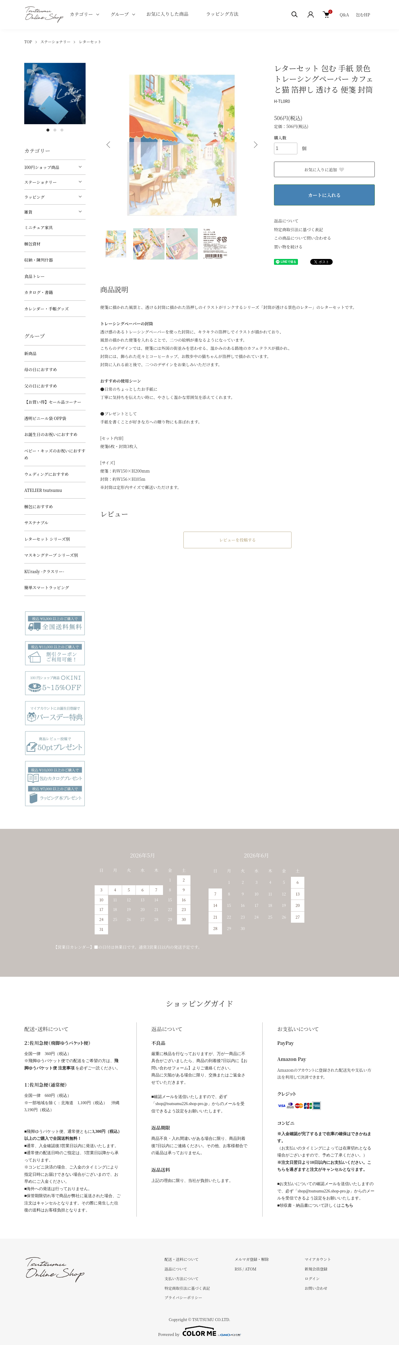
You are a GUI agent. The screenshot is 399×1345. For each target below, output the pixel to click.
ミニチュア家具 (38, 227)
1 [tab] (47, 130)
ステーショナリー (55, 41)
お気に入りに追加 (324, 169)
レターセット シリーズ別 (47, 539)
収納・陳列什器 (38, 260)
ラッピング (34, 197)
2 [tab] (54, 130)
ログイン (312, 1278)
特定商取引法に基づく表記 (298, 229)
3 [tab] (61, 130)
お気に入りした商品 (167, 14)
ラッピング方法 (222, 14)
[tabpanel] (55, 93)
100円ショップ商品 (41, 167)
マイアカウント (318, 1259)
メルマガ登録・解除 (252, 1259)
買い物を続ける (288, 247)
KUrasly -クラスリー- (44, 571)
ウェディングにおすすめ (46, 474)
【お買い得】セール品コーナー (52, 402)
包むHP (363, 15)
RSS (238, 1269)
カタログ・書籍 (38, 292)
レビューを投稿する (237, 540)
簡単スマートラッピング (46, 587)
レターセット (90, 41)
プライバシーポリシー (183, 1297)
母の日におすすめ (40, 369)
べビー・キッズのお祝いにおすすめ (54, 454)
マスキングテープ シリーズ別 (51, 555)
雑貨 (28, 212)
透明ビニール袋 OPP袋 (45, 418)
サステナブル (36, 522)
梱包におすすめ (38, 506)
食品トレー (34, 276)
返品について (286, 221)
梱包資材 (32, 244)
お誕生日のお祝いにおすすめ (50, 434)
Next (255, 144)
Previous (109, 144)
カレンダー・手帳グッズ (46, 309)
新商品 (30, 353)
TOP (28, 41)
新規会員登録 (316, 1269)
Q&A (344, 15)
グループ (119, 14)
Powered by (199, 1331)
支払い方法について (181, 1278)
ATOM (250, 1269)
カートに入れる (324, 195)
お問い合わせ (316, 1288)
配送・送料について (181, 1259)
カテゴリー (81, 14)
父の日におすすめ (40, 386)
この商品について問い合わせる (302, 238)
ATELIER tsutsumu (43, 490)
